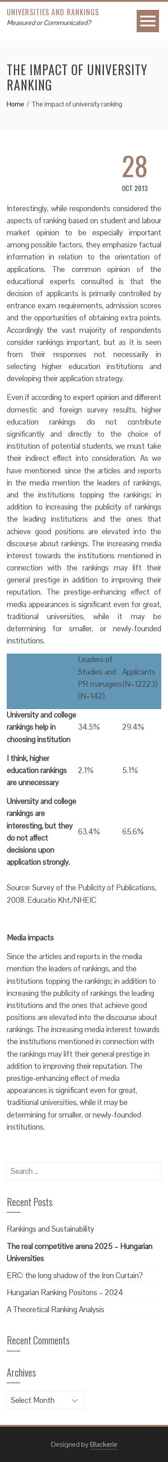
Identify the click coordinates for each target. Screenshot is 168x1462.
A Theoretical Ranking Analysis (55, 1309)
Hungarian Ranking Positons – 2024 (65, 1292)
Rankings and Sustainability (50, 1229)
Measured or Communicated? (48, 22)
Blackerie (103, 1444)
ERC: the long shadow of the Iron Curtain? (75, 1275)
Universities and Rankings (53, 12)
